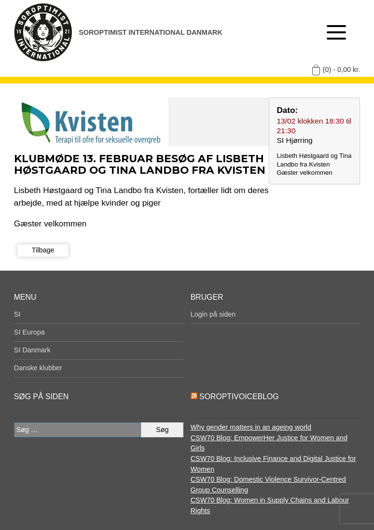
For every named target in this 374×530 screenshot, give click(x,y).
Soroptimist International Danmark (150, 32)
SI (17, 314)
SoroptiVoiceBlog (238, 396)
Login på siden (213, 314)
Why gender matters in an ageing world (251, 427)
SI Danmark (32, 350)
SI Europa (29, 332)
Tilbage (43, 250)
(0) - (341, 69)
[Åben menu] (336, 32)
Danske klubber (38, 368)
